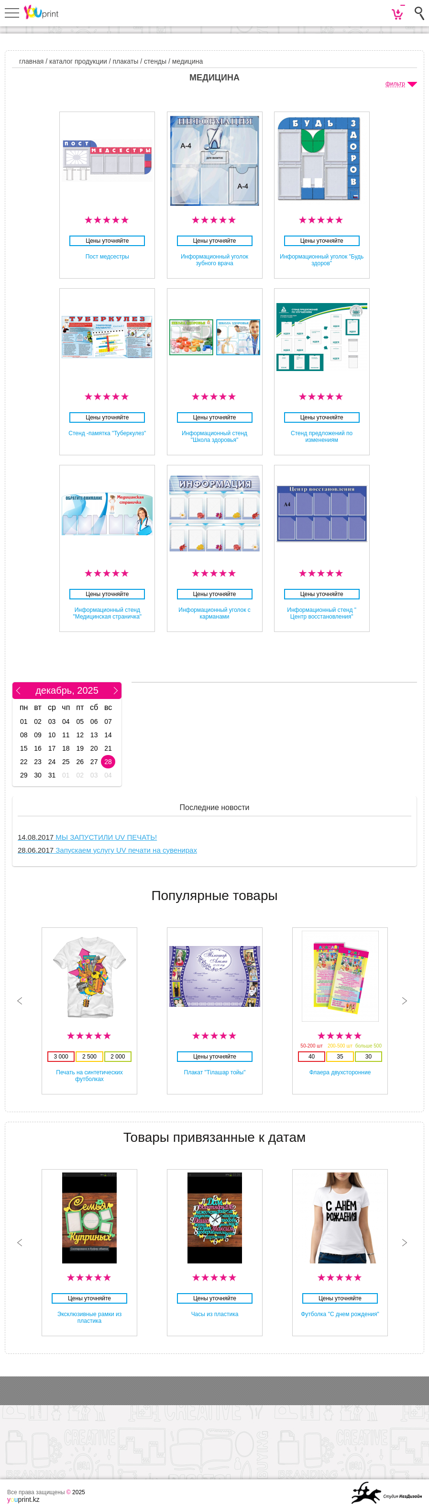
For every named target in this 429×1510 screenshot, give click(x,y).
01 (24, 721)
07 (108, 721)
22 (24, 762)
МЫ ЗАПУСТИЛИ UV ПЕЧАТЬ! (87, 837)
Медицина (187, 61)
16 (38, 748)
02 (38, 721)
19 (80, 748)
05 (80, 721)
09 (38, 735)
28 (108, 762)
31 (52, 775)
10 (52, 735)
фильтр (395, 83)
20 (94, 748)
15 (24, 748)
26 (80, 762)
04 (66, 721)
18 (66, 748)
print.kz (23, 1499)
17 (52, 748)
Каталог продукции (78, 61)
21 (108, 748)
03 (52, 721)
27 (94, 762)
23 (38, 762)
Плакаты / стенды (140, 61)
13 (94, 735)
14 (108, 735)
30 (38, 775)
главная (31, 61)
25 (66, 762)
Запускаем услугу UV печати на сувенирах (107, 850)
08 (24, 735)
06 (94, 721)
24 (52, 762)
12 (80, 735)
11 (66, 735)
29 (24, 775)
